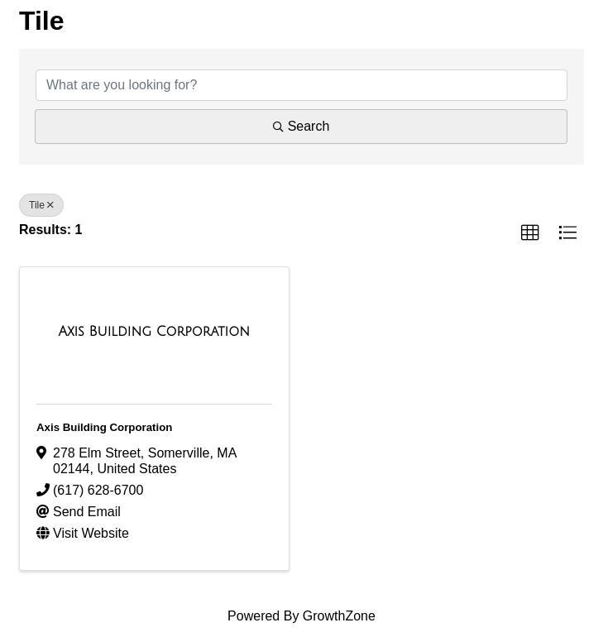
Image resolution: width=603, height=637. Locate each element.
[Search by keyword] (301, 85)
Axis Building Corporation (104, 427)
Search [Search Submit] (301, 126)
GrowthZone (339, 616)
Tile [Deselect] (41, 205)
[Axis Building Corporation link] (154, 331)
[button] (530, 233)
